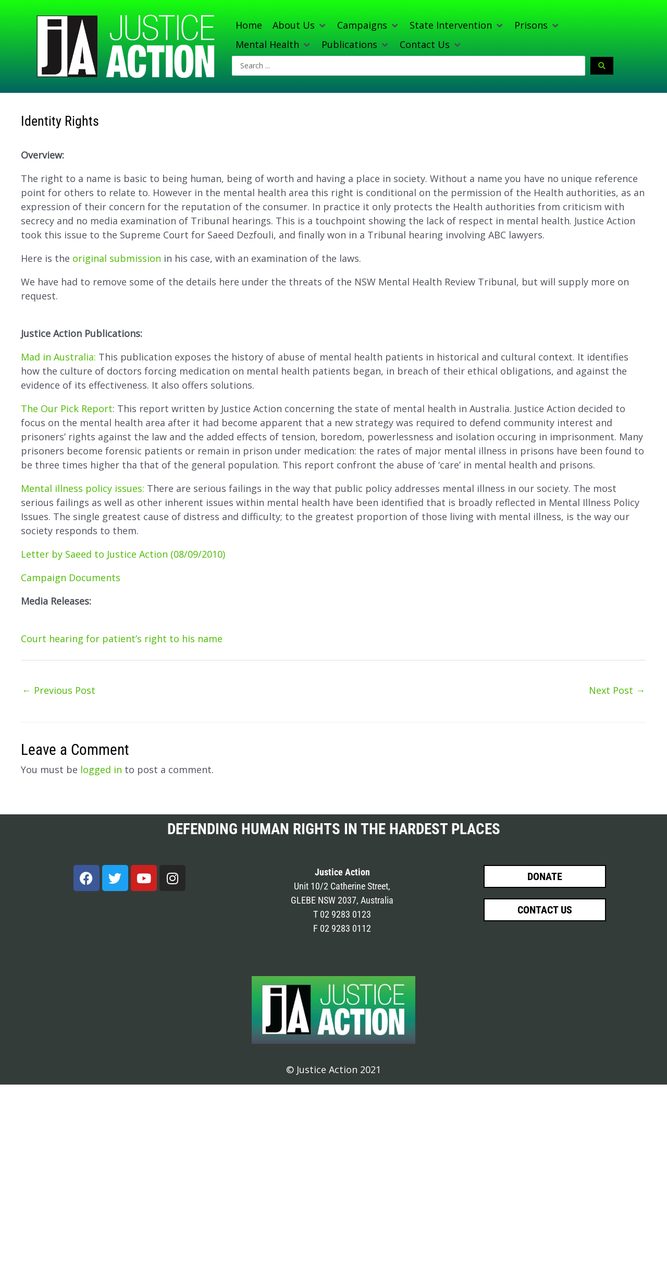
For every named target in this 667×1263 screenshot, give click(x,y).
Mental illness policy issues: (82, 488)
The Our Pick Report (67, 408)
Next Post (617, 690)
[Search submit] (601, 66)
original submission (116, 258)
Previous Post (58, 690)
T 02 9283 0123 (342, 914)
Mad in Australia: (58, 357)
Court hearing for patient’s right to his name (122, 638)
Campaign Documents (70, 577)
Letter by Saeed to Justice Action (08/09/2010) (123, 554)
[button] (299, 25)
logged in (101, 769)
